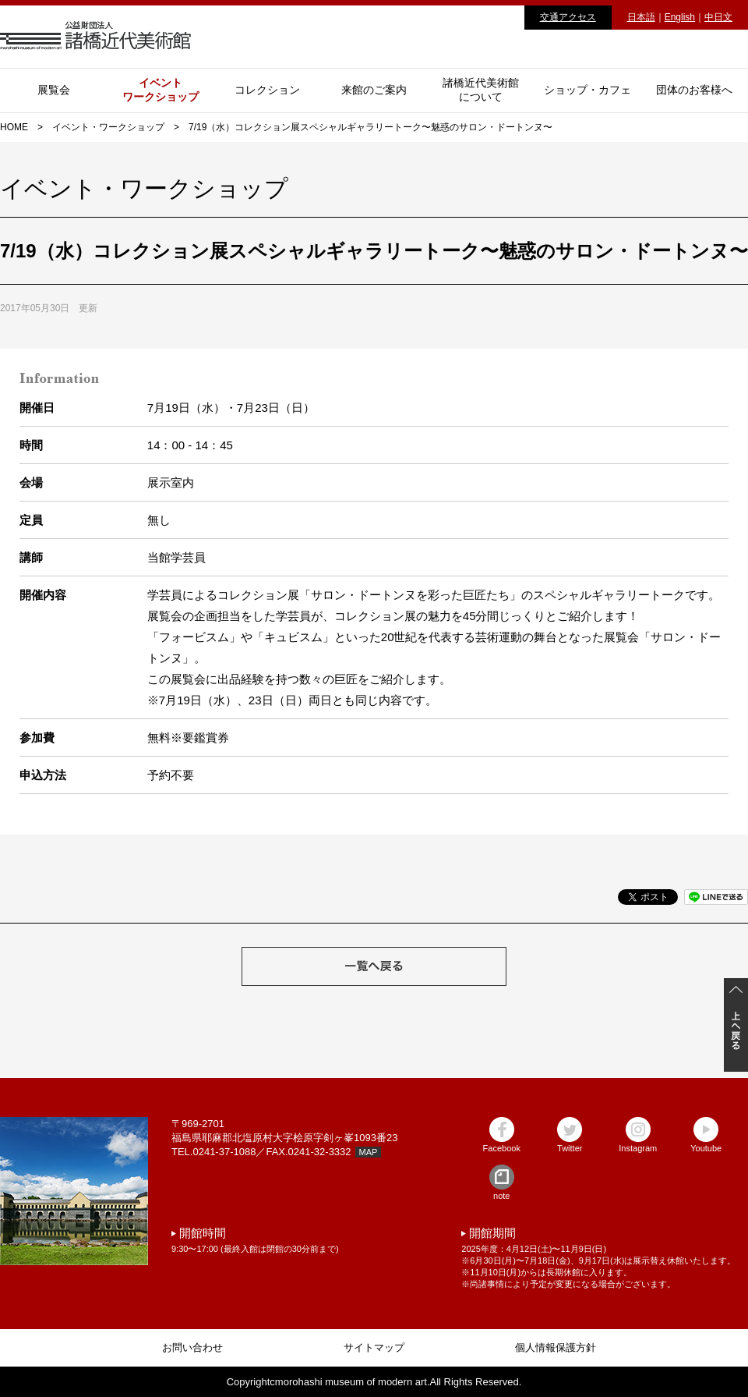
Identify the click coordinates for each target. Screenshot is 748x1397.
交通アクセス (568, 17)
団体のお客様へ (694, 89)
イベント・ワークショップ (108, 127)
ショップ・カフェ (587, 89)
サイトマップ (374, 1347)
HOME (14, 127)
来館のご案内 (374, 89)
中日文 (718, 17)
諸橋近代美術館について (481, 89)
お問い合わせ (192, 1347)
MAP (368, 1152)
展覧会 (53, 89)
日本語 (641, 17)
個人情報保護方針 (555, 1347)
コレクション (267, 89)
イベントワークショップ (160, 89)
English (680, 17)
